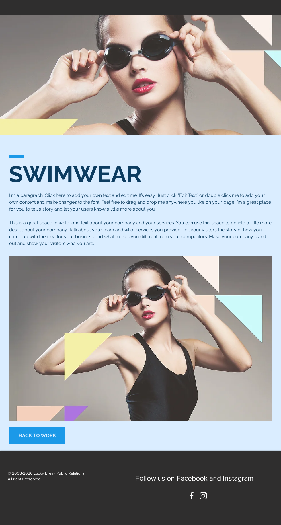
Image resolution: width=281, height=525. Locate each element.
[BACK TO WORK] (37, 435)
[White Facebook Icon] (191, 496)
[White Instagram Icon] (203, 496)
